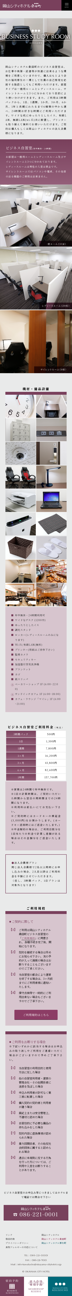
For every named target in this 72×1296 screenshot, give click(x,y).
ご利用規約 (28, 938)
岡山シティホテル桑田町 (53, 1238)
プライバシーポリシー (17, 1242)
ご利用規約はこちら (36, 1015)
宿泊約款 (10, 1238)
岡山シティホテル (50, 1234)
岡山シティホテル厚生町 (53, 1242)
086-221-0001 (39, 1255)
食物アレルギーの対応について (22, 1247)
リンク (9, 1234)
